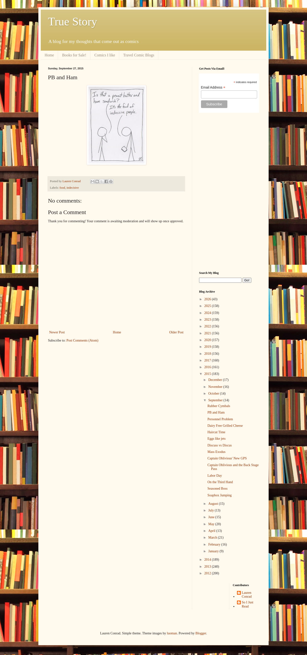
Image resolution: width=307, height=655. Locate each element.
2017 (208, 360)
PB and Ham (216, 412)
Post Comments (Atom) (82, 340)
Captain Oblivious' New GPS (227, 458)
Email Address (213, 87)
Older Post (176, 332)
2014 (208, 559)
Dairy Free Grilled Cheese (225, 425)
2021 (208, 333)
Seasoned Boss (217, 488)
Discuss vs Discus (219, 445)
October (214, 393)
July (211, 510)
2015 (208, 374)
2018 (208, 353)
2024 (208, 313)
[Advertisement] (229, 192)
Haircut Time (216, 432)
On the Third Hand (220, 482)
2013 (208, 566)
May (211, 524)
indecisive (73, 187)
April (212, 531)
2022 (208, 326)
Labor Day (214, 475)
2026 (208, 299)
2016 (208, 367)
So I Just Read (247, 604)
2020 (208, 340)
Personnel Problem (220, 419)
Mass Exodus (216, 452)
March (213, 537)
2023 (208, 319)
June (211, 517)
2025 (208, 306)
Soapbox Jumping (219, 495)
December (215, 380)
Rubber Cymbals (218, 406)
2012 (208, 573)
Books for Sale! (74, 55)
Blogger (200, 633)
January (213, 551)
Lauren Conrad (247, 595)
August (213, 503)
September (215, 400)
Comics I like (104, 55)
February (214, 544)
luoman (172, 633)
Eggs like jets (216, 438)
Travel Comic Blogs (138, 55)
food (62, 187)
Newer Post (57, 332)
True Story (72, 21)
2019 (208, 347)
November (215, 387)
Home (49, 55)
